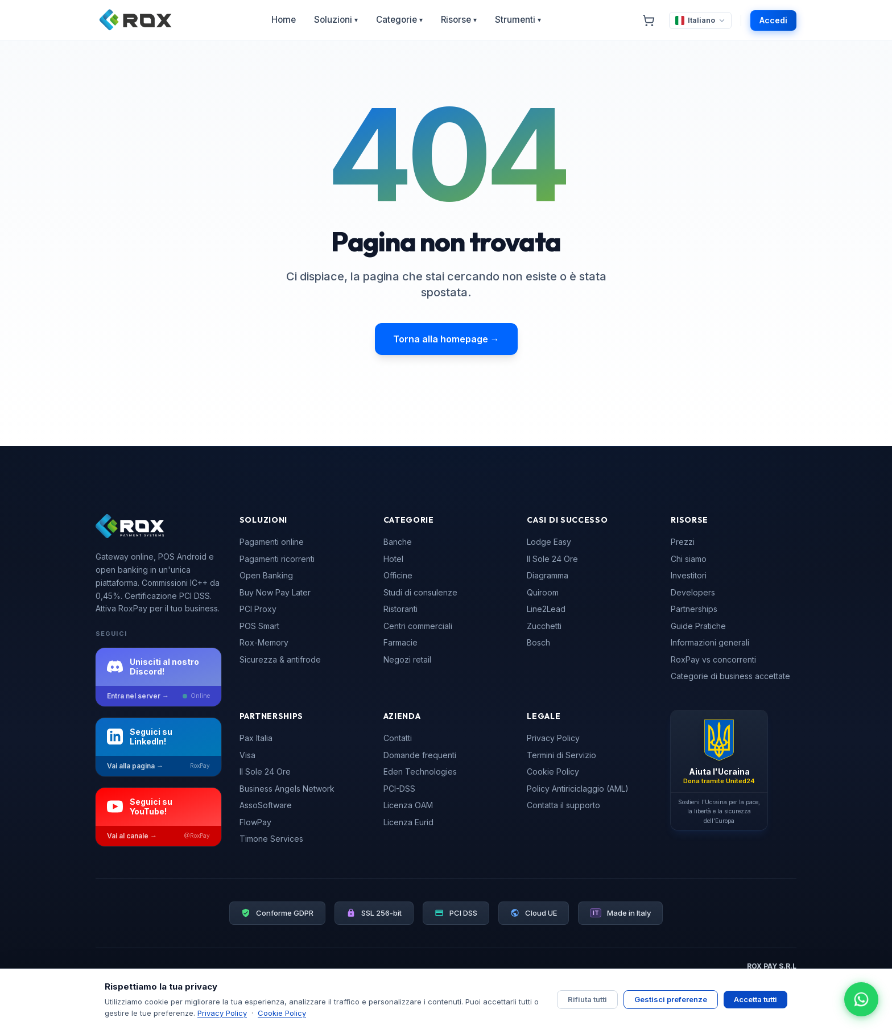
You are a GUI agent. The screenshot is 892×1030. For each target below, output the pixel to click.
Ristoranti (400, 609)
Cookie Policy (553, 771)
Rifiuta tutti (587, 999)
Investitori (689, 575)
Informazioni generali (710, 642)
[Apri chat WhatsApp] (861, 999)
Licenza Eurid (408, 822)
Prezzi (683, 542)
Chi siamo (689, 559)
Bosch (538, 642)
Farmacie (400, 642)
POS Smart (259, 626)
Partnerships (694, 609)
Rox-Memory (263, 642)
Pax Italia (255, 738)
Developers (693, 592)
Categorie (399, 20)
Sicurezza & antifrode (280, 659)
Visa (247, 755)
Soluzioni (336, 20)
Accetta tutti (755, 999)
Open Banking (266, 575)
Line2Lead (546, 609)
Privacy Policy (553, 738)
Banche (397, 542)
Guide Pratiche (698, 626)
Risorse (459, 20)
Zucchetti (544, 626)
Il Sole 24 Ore (552, 559)
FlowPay (255, 822)
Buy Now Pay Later (275, 592)
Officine (397, 575)
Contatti (397, 738)
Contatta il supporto (563, 805)
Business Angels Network (286, 788)
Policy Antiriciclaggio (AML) (578, 788)
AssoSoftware (265, 805)
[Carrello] (648, 20)
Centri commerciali (417, 626)
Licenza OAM (408, 805)
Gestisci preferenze (670, 999)
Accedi (773, 20)
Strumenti (518, 20)
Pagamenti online (271, 542)
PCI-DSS (399, 788)
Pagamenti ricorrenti (277, 559)
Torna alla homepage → (446, 339)
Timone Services (271, 838)
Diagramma (547, 575)
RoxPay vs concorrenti (713, 659)
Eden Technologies (420, 771)
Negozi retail (407, 659)
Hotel (393, 559)
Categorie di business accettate (730, 676)
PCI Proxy (257, 609)
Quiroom (543, 592)
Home (283, 19)
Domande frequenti (419, 755)
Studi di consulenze (420, 592)
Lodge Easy (549, 542)
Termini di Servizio (561, 755)
